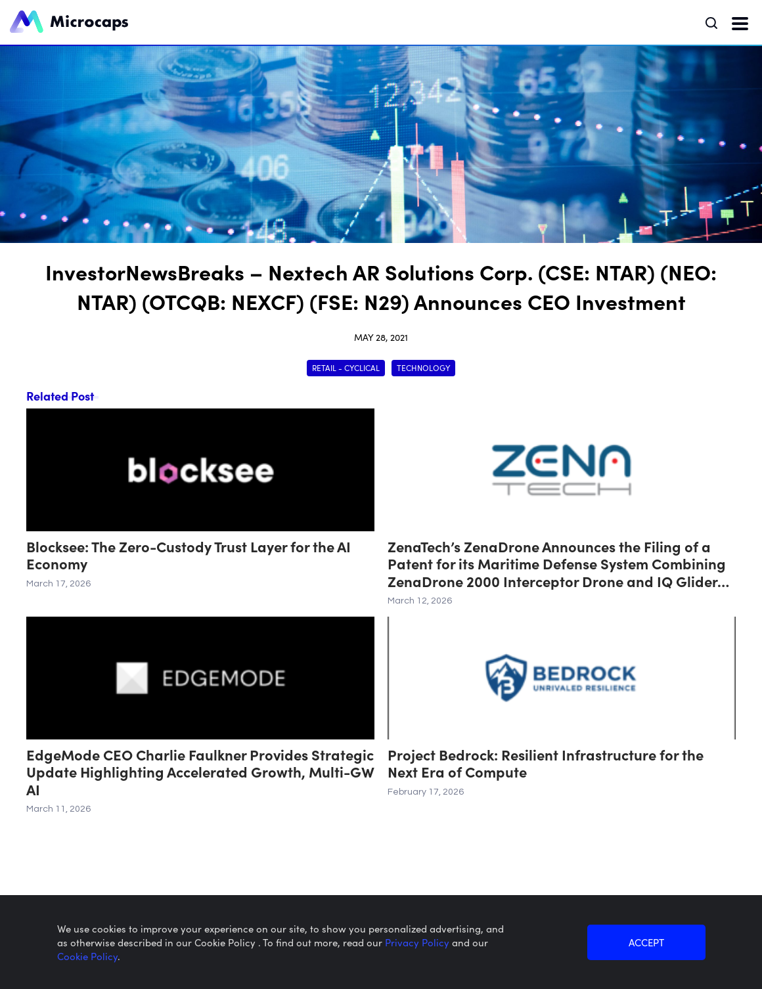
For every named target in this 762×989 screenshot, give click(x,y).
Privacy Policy (418, 942)
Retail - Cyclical (346, 367)
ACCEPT (646, 942)
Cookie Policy (87, 956)
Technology (423, 367)
